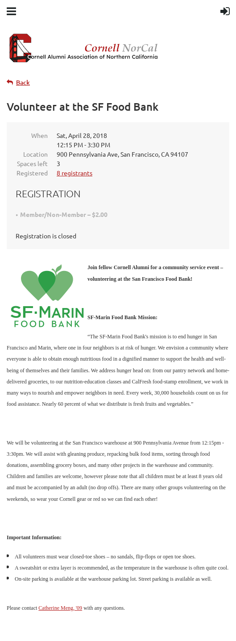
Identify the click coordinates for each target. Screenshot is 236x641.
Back (23, 82)
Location (35, 154)
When (39, 135)
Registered (32, 173)
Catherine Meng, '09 (60, 608)
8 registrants (74, 173)
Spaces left (32, 163)
